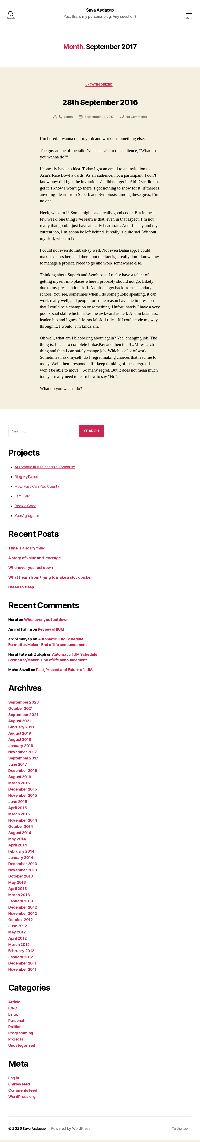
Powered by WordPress (73, 1130)
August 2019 (19, 735)
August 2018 (19, 741)
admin (66, 118)
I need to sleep (21, 589)
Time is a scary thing (26, 550)
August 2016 (19, 778)
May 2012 (17, 934)
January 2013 (20, 903)
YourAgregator (27, 517)
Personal (16, 1022)
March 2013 (19, 897)
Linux (13, 1016)
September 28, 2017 (99, 118)
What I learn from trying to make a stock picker (50, 579)
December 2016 (22, 772)
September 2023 (23, 704)
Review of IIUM (51, 631)
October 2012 (20, 921)
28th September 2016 (99, 102)
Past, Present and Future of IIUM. (64, 671)
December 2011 (22, 965)
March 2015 (19, 816)
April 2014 (17, 847)
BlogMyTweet (26, 478)
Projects (15, 1041)
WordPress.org (22, 1098)
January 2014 (20, 859)
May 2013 (17, 884)
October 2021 (20, 710)
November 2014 (22, 822)
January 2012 (20, 959)
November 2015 (22, 797)
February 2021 (21, 729)
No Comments (137, 118)
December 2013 (22, 865)
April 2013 (17, 890)
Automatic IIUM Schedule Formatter (45, 469)
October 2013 (20, 878)
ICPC (12, 1010)
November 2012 (22, 915)
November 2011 (22, 971)
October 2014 (20, 828)
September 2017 (23, 760)
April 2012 (17, 940)
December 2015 (22, 791)
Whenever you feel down (30, 569)
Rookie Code (25, 508)
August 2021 (19, 723)
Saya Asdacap (100, 10)
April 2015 (17, 810)
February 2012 (21, 952)
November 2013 (22, 872)
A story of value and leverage (34, 560)
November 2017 (22, 754)
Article (14, 1004)
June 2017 (17, 766)
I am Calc (22, 498)
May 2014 (17, 841)
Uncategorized (99, 86)
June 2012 (17, 928)
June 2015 (17, 803)
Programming (20, 1035)
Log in (13, 1080)
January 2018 (20, 747)
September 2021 (23, 716)
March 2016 (19, 785)
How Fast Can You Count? (37, 488)
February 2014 (21, 853)
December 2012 (22, 909)
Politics (14, 1028)
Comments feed (22, 1092)
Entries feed (19, 1086)
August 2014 (19, 834)
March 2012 (18, 946)
